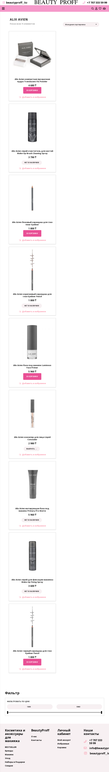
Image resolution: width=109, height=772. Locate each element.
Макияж (9, 754)
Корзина (61, 747)
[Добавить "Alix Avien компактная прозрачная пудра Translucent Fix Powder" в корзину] (32, 90)
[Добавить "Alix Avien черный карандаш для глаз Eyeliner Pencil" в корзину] (32, 662)
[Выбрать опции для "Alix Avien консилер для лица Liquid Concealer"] (32, 449)
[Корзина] (104, 8)
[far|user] (96, 8)
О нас (34, 736)
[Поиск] (92, 8)
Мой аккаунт (64, 740)
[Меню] (3, 8)
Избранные (63, 743)
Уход (7, 758)
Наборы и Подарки (15, 762)
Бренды (9, 750)
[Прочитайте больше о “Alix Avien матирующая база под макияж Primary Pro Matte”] (32, 520)
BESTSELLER (10, 747)
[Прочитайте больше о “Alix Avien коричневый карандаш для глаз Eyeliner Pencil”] (32, 306)
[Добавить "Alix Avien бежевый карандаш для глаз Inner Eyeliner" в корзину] (32, 233)
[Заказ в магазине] (81, 24)
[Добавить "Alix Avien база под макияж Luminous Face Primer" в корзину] (32, 376)
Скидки (9, 765)
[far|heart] (100, 8)
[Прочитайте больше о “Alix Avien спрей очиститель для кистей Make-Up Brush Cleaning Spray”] (32, 162)
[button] (32, 97)
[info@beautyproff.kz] (86, 748)
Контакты (36, 740)
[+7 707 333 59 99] (86, 741)
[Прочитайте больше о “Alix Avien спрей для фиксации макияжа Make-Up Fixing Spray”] (32, 591)
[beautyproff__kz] (87, 753)
